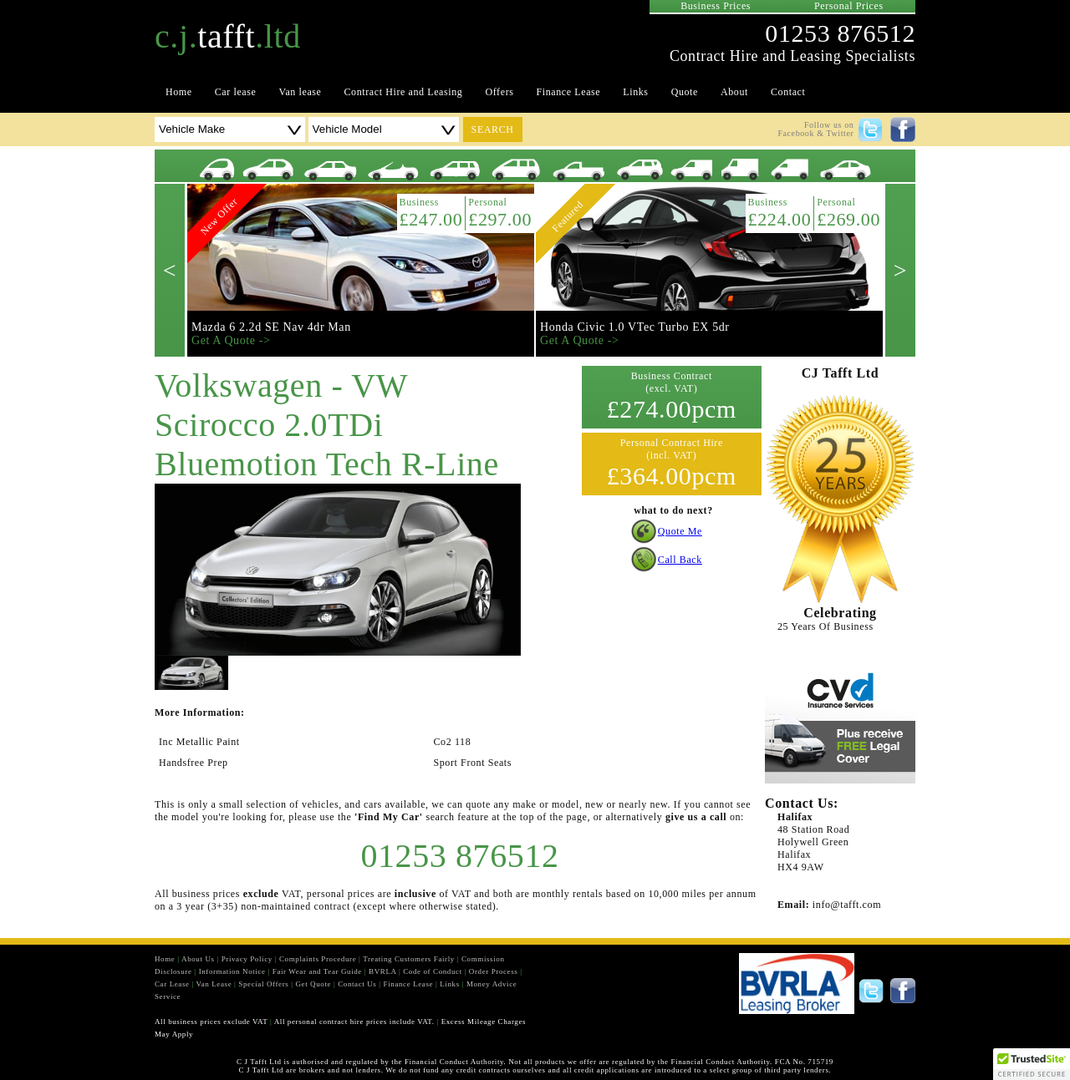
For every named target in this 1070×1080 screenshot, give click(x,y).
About (734, 92)
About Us (198, 959)
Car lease (236, 92)
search (492, 129)
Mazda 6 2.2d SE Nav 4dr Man (271, 327)
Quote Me (680, 531)
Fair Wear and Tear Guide (317, 971)
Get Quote (313, 984)
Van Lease (214, 984)
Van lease (299, 92)
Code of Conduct (432, 971)
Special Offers (263, 984)
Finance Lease (569, 92)
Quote (684, 92)
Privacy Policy (247, 959)
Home (179, 92)
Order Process (493, 971)
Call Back (680, 559)
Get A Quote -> (230, 340)
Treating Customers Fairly (409, 959)
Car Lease (172, 984)
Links (635, 92)
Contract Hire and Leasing (403, 92)
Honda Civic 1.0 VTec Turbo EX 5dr (635, 327)
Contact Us (357, 984)
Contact (788, 92)
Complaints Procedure (317, 959)
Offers (499, 92)
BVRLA (382, 971)
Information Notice (232, 971)
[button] (1031, 1064)
